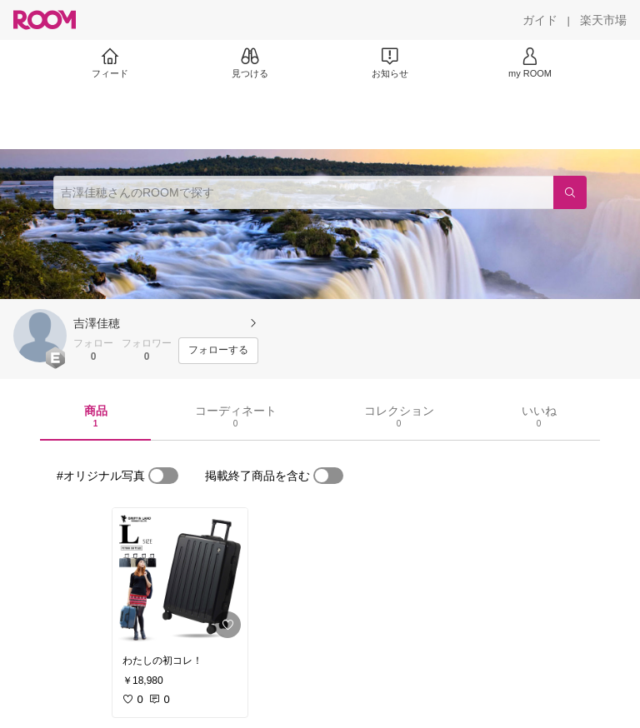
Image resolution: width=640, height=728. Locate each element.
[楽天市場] (603, 19)
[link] (180, 576)
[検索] (570, 192)
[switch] (163, 475)
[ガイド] (540, 19)
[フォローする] (218, 350)
